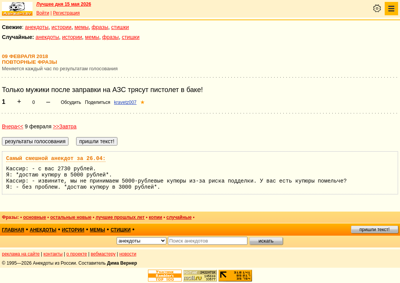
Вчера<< (12, 126)
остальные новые (70, 217)
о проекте (77, 254)
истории (62, 27)
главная (13, 230)
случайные (179, 217)
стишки (120, 27)
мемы (82, 27)
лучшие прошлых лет (120, 217)
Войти (42, 13)
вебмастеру (103, 254)
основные (34, 217)
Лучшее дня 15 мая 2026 (63, 4)
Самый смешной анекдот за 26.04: (56, 158)
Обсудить (71, 102)
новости (127, 254)
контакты (53, 254)
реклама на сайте (21, 254)
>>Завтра (64, 126)
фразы (100, 27)
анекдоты (37, 27)
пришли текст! (374, 229)
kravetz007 (125, 102)
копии (155, 217)
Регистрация (66, 13)
